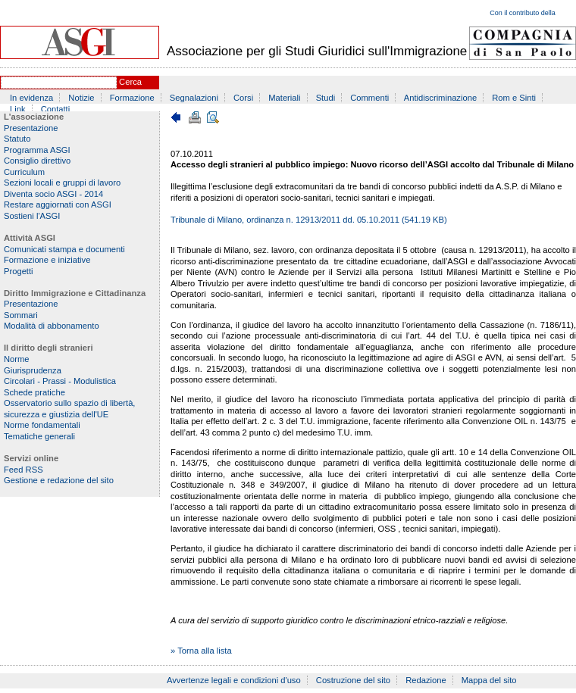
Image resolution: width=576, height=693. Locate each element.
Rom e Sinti (514, 97)
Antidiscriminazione (440, 97)
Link (18, 109)
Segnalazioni (194, 97)
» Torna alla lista (201, 650)
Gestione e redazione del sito (59, 480)
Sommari (21, 315)
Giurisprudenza (32, 370)
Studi (326, 97)
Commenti (369, 97)
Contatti (55, 109)
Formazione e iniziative (47, 259)
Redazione (425, 680)
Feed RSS (23, 469)
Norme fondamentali (42, 424)
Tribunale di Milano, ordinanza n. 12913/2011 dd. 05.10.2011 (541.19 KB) (309, 219)
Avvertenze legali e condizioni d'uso (234, 680)
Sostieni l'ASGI (32, 215)
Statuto (17, 138)
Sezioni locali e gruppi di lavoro (62, 182)
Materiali (284, 97)
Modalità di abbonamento (51, 325)
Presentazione (31, 128)
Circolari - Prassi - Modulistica (60, 381)
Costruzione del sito (353, 680)
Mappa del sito (489, 680)
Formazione (132, 97)
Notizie (81, 97)
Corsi (243, 97)
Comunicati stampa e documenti (64, 249)
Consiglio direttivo (37, 160)
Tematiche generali (39, 436)
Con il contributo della (523, 13)
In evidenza (31, 97)
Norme (17, 359)
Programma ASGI (37, 150)
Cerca (130, 81)
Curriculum (24, 171)
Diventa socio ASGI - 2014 (53, 193)
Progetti (18, 271)
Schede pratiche (34, 392)
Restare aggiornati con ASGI (57, 204)
